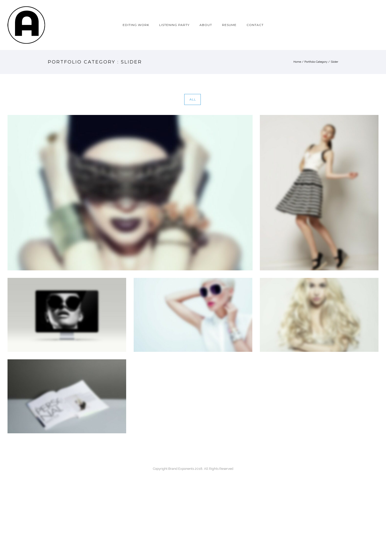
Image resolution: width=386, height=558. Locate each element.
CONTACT (255, 25)
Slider (334, 61)
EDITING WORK (136, 25)
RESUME (229, 25)
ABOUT (206, 25)
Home (297, 61)
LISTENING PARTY (174, 25)
